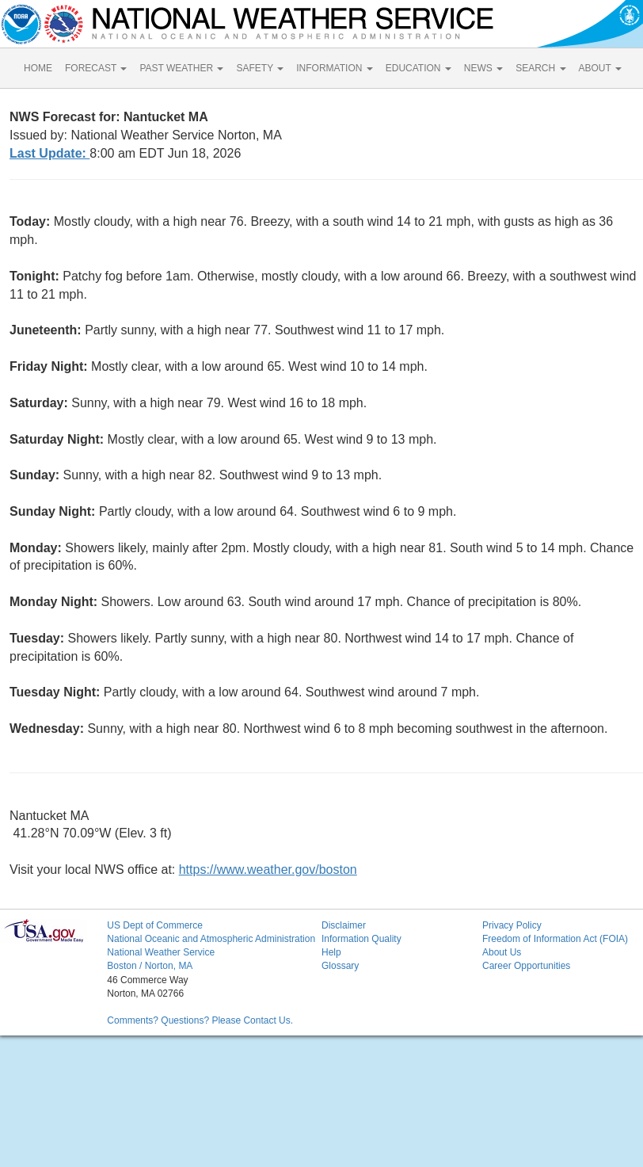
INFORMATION (334, 68)
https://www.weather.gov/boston (268, 869)
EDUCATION (418, 68)
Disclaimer (344, 925)
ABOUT (600, 68)
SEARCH (540, 68)
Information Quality (361, 938)
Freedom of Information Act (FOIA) (555, 938)
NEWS (483, 68)
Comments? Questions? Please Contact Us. (200, 1020)
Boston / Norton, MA (149, 965)
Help (331, 952)
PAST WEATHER (181, 68)
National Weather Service (161, 952)
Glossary (340, 965)
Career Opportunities (526, 965)
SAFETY (259, 68)
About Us (501, 952)
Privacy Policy (512, 925)
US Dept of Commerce (155, 925)
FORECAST (96, 68)
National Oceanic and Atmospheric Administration (211, 938)
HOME (38, 68)
